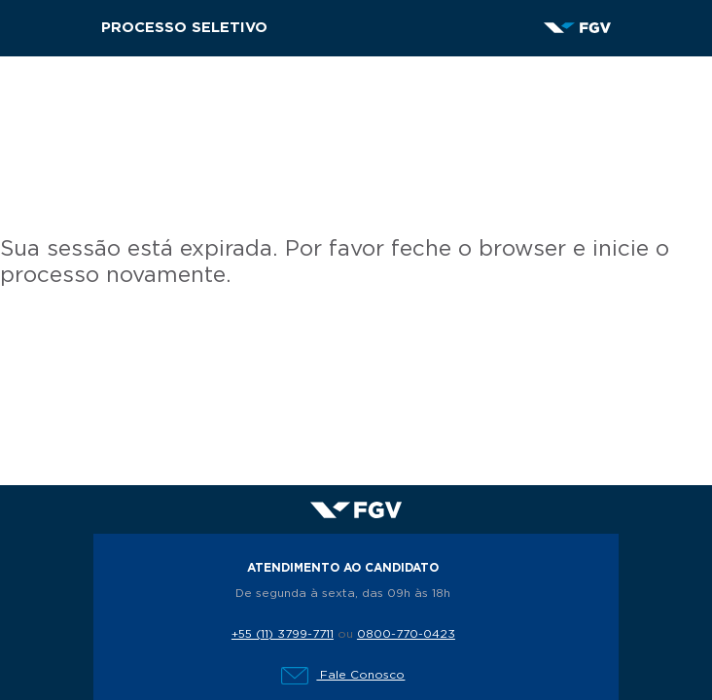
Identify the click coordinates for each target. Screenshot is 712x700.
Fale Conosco (343, 675)
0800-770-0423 (406, 634)
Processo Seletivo (184, 27)
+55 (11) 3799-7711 (282, 634)
